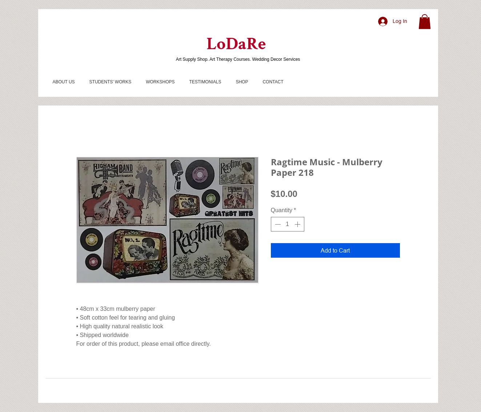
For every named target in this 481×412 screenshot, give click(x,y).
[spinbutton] (287, 224)
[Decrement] (277, 224)
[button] (424, 21)
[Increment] (298, 224)
